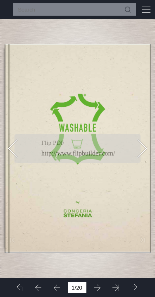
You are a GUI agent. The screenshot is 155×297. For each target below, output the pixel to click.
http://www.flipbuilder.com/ (78, 153)
